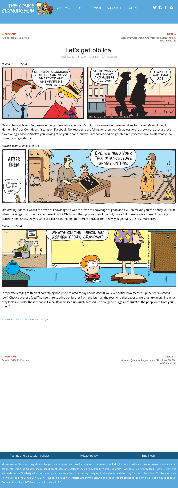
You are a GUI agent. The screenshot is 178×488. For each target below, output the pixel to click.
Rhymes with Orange (36, 319)
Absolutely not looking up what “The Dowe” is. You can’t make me (148, 39)
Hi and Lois (8, 319)
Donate (96, 8)
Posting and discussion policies (30, 456)
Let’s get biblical (89, 50)
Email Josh (148, 456)
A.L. (61, 482)
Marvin (19, 319)
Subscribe (114, 8)
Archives (63, 8)
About (80, 8)
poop (64, 293)
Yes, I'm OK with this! (148, 475)
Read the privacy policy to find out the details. (147, 466)
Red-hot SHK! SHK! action (15, 37)
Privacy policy (89, 456)
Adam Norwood (75, 473)
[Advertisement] (65, 342)
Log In (132, 8)
